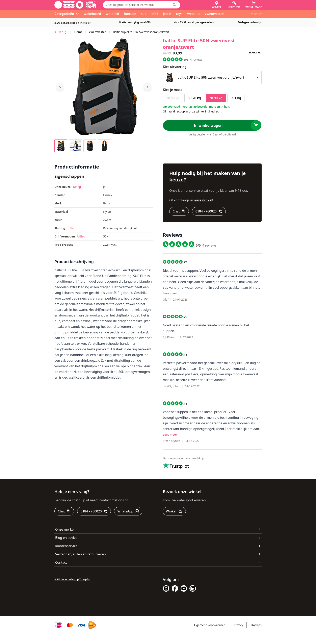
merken (256, 13)
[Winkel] (217, 5)
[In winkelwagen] (212, 125)
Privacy (238, 625)
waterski (112, 13)
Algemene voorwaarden (209, 625)
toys (179, 13)
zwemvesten (214, 13)
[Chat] (179, 211)
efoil (154, 13)
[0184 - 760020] (209, 211)
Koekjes (256, 625)
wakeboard (92, 13)
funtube (130, 13)
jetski (167, 13)
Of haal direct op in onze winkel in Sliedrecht (192, 111)
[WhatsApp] (128, 511)
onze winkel (203, 200)
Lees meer (170, 293)
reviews (196, 59)
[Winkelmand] (254, 5)
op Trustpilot (72, 23)
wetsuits (193, 13)
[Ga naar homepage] (75, 5)
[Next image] (147, 87)
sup (144, 13)
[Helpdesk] (234, 5)
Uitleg (77, 187)
